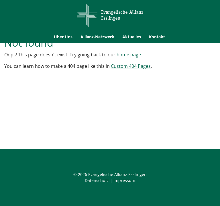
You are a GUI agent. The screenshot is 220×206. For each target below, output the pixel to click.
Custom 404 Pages (131, 66)
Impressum (124, 180)
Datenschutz (97, 180)
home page (129, 55)
